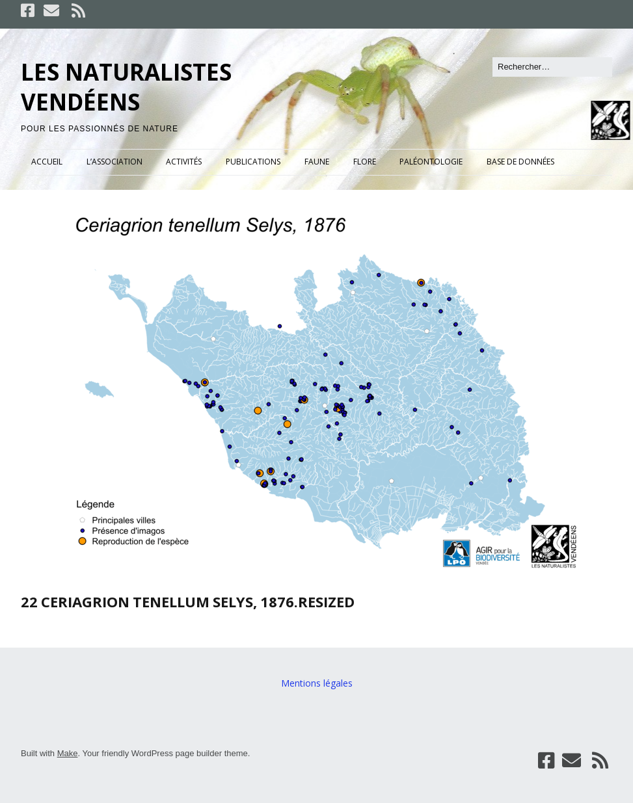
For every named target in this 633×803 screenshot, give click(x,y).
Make (67, 753)
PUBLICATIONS (253, 161)
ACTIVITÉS (184, 161)
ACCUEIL (46, 161)
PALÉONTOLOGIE (431, 161)
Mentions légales (317, 683)
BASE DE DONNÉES (520, 161)
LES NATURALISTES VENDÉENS (126, 87)
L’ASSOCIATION (114, 161)
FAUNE (316, 161)
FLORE (364, 161)
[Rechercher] (552, 67)
